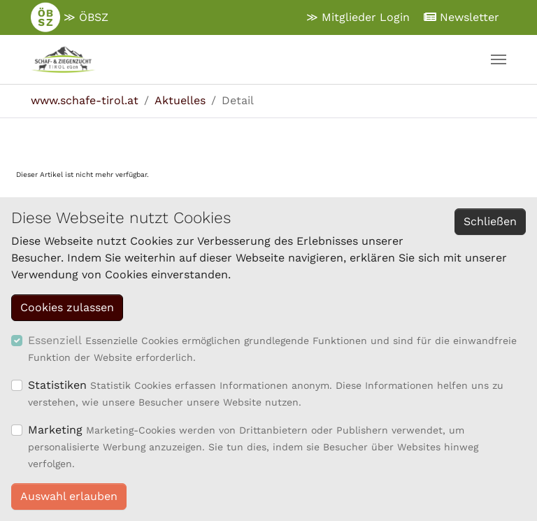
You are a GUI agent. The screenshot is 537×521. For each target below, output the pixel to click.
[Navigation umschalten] (498, 59)
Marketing (55, 429)
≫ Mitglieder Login (358, 17)
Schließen (490, 221)
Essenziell (55, 340)
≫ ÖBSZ (69, 17)
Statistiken (57, 385)
